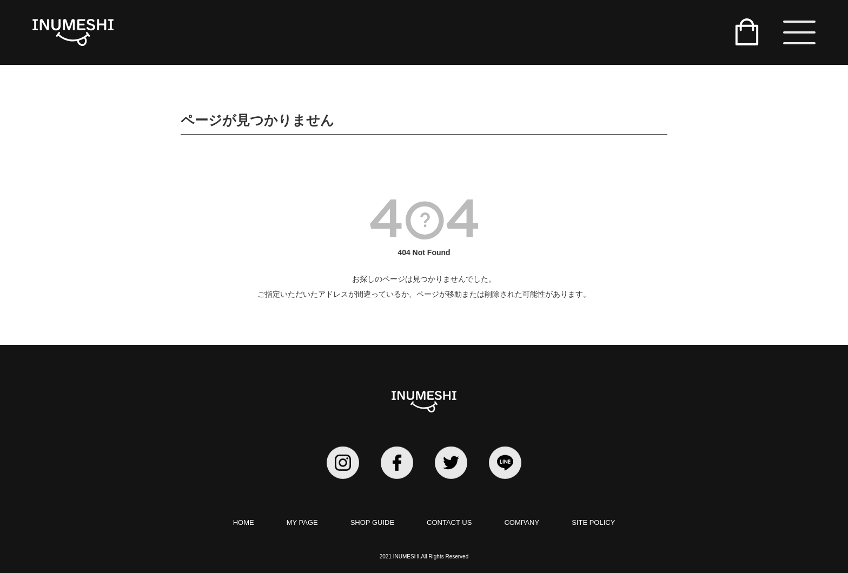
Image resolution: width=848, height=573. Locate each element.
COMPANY (521, 522)
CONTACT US (449, 522)
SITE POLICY (593, 522)
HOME (243, 522)
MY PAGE (302, 522)
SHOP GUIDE (372, 522)
